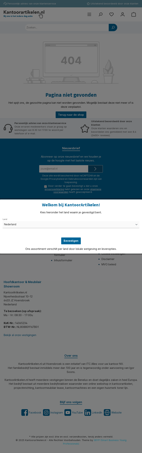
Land (5, 219)
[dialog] (71, 226)
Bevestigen (71, 240)
